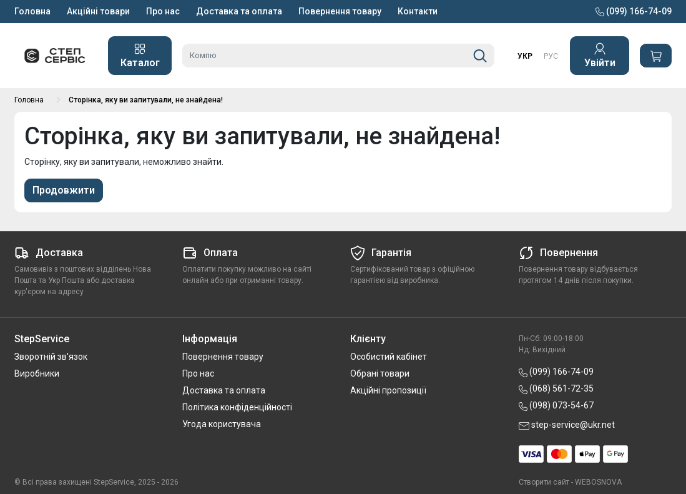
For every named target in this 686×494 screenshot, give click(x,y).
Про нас (163, 11)
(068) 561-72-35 (556, 388)
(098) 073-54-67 (556, 405)
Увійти (599, 55)
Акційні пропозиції (388, 390)
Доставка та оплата (239, 11)
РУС (551, 56)
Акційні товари (98, 11)
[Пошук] (480, 55)
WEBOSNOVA (598, 482)
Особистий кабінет (388, 357)
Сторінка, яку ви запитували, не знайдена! (146, 100)
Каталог (140, 55)
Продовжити (63, 190)
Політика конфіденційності (237, 407)
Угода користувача (221, 424)
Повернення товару (339, 11)
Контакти (418, 11)
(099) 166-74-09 (633, 11)
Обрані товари (379, 373)
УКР (524, 56)
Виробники (36, 373)
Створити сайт (544, 482)
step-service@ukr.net (567, 425)
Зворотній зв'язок (50, 357)
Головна (32, 11)
